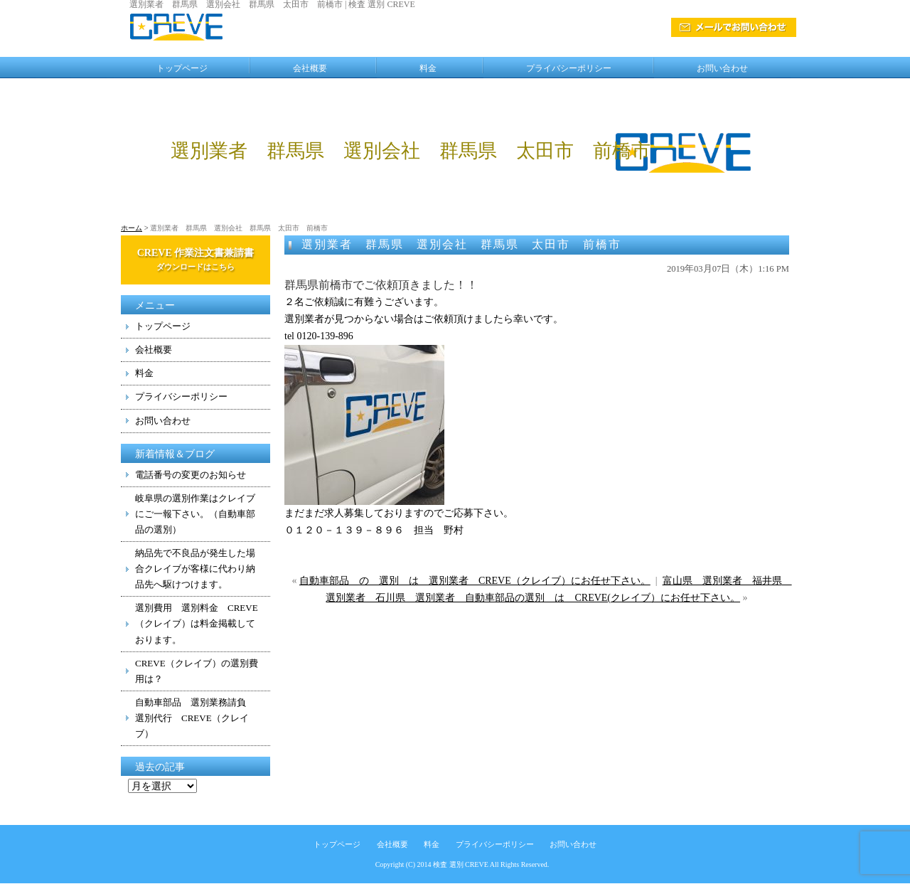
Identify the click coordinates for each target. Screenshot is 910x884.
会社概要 (310, 68)
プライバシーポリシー (568, 68)
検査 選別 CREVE (460, 864)
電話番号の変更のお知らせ (190, 474)
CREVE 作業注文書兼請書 (196, 259)
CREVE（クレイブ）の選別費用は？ (196, 671)
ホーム (131, 228)
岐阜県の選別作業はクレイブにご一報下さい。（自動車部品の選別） (195, 514)
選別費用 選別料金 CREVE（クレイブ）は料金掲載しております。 (196, 623)
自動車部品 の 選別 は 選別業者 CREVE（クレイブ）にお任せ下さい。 (475, 580)
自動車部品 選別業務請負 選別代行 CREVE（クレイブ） (195, 718)
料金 (428, 68)
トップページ (182, 68)
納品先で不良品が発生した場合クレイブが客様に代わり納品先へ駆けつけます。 (195, 569)
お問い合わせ (722, 68)
